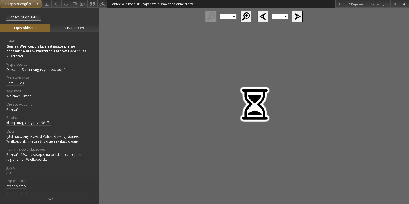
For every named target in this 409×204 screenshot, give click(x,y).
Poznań (12, 109)
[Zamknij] (404, 4)
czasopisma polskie (46, 154)
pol (9, 172)
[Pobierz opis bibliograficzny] (82, 4)
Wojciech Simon (19, 96)
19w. (24, 154)
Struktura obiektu (23, 17)
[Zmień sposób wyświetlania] (74, 4)
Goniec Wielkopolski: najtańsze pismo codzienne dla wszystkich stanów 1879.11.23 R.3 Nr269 (46, 51)
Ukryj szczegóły (22, 3)
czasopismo (16, 186)
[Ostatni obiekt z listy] (395, 4)
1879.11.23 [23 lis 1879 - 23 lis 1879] (15, 82)
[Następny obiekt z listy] (379, 4)
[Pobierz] (46, 4)
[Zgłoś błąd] (102, 4)
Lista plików (74, 28)
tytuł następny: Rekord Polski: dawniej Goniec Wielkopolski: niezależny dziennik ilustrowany (42, 139)
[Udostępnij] (56, 4)
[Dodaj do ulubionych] (66, 4)
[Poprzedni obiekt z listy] (356, 4)
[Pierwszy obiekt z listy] (340, 4)
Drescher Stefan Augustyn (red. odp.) (35, 69)
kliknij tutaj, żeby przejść (28, 123)
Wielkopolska (37, 159)
